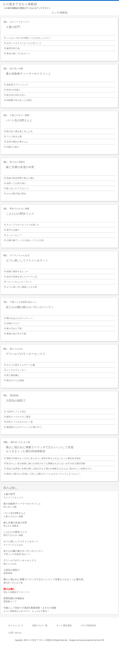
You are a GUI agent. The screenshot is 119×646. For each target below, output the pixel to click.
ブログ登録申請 (88, 625)
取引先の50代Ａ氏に (16, 95)
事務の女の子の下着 (16, 333)
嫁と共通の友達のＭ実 (20, 167)
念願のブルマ (13, 323)
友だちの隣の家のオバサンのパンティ (30, 307)
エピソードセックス (19, 21)
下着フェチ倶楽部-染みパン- (23, 302)
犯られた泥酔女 (17, 161)
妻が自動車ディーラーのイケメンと (28, 73)
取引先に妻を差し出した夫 (19, 131)
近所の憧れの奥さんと (17, 141)
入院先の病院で (16, 400)
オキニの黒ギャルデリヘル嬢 (20, 364)
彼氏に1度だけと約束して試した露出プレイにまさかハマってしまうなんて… (43, 473)
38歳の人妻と (12, 146)
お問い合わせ (15, 632)
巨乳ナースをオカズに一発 (19, 421)
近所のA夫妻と (13, 89)
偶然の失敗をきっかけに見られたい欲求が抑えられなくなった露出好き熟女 (43, 458)
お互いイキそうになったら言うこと (23, 43)
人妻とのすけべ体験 (19, 115)
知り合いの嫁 (16, 68)
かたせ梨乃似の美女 (16, 193)
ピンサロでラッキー (16, 370)
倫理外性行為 (13, 48)
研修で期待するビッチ (17, 271)
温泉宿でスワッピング (17, 84)
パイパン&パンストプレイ (19, 281)
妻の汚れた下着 (14, 328)
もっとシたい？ (14, 235)
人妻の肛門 (13, 27)
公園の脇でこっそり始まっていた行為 (25, 240)
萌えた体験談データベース (16, 592)
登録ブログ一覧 (40, 625)
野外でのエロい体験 (19, 208)
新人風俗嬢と (13, 375)
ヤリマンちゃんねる (19, 255)
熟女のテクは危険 (15, 380)
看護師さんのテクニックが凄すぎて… (24, 427)
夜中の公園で (13, 229)
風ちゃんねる (16, 348)
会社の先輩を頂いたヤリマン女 (21, 276)
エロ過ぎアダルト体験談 (20, 4)
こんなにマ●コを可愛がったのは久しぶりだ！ (28, 38)
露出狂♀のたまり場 (20, 442)
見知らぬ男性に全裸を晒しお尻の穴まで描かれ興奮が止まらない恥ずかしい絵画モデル (49, 468)
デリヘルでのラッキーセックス (25, 354)
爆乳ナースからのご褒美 (18, 416)
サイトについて (15, 625)
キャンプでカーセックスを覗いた (22, 224)
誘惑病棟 (14, 395)
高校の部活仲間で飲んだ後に (20, 178)
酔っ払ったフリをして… (18, 188)
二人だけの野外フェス (20, 213)
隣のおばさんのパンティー (19, 318)
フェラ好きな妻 (14, 136)
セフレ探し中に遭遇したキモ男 (21, 287)
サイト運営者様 (64, 625)
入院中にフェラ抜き (16, 411)
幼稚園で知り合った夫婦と (19, 100)
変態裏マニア (10, 601)
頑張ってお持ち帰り (16, 183)
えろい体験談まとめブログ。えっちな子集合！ (26, 611)
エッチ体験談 (60, 12)
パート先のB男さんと (19, 120)
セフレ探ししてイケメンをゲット (27, 260)
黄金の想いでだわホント (18, 53)
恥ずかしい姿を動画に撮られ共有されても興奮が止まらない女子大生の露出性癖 (45, 463)
